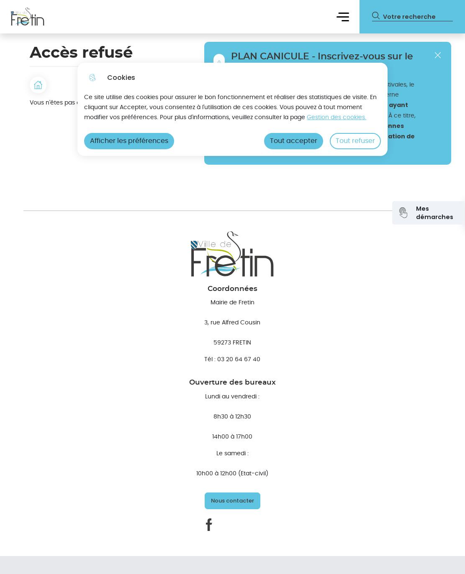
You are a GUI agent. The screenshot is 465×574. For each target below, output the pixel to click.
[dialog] (232, 109)
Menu (342, 16)
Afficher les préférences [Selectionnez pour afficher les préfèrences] (129, 141)
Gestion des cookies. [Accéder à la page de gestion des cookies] (336, 117)
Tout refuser (355, 141)
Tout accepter (293, 141)
